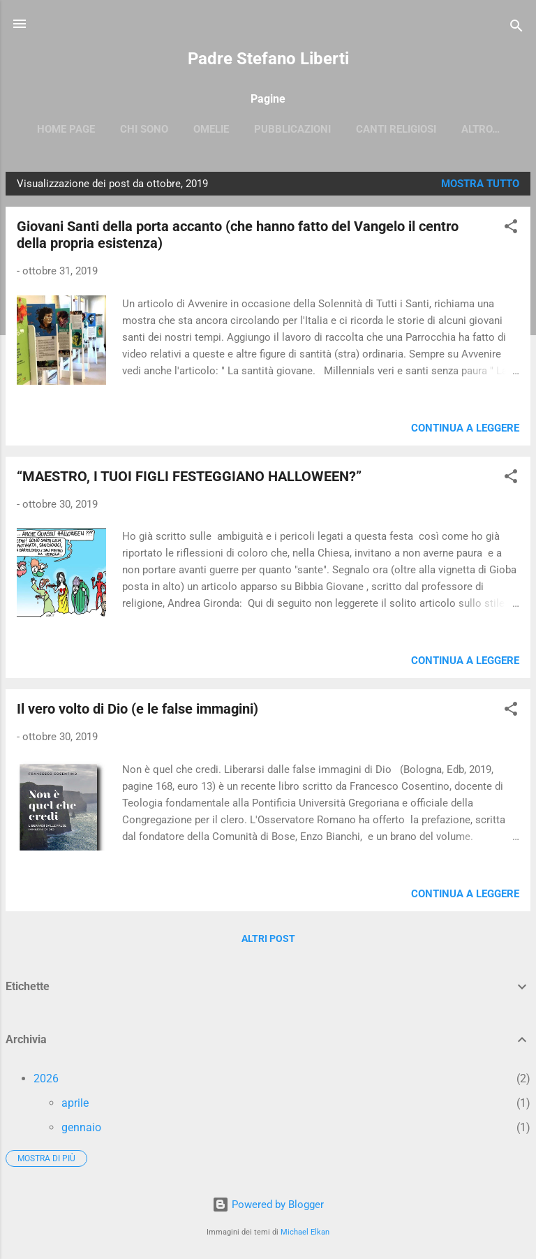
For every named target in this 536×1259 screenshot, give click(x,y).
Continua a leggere (465, 431)
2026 (46, 1081)
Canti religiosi (427, 129)
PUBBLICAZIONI (323, 129)
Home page (97, 129)
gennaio (81, 1130)
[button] (510, 231)
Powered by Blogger (268, 1205)
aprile (75, 1105)
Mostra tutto (480, 186)
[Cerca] (516, 28)
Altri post (268, 941)
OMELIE (242, 129)
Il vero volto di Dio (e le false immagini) (137, 711)
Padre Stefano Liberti (268, 58)
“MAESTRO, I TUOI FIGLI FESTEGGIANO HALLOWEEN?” (189, 479)
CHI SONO (175, 129)
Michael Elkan (305, 1232)
